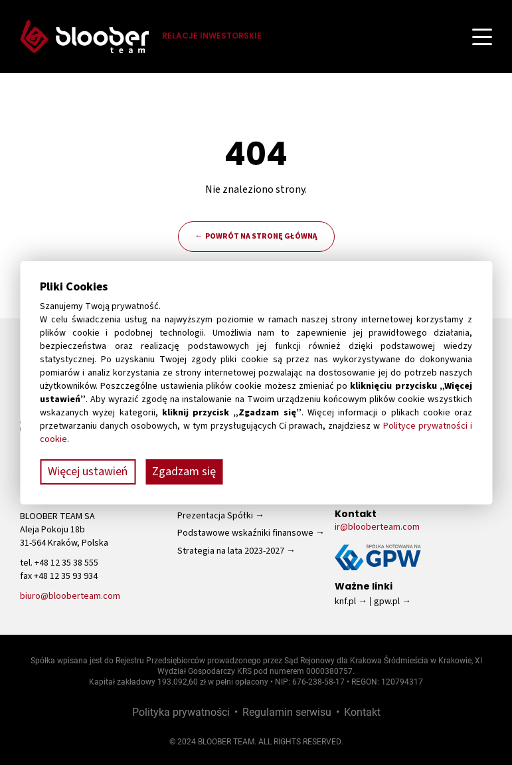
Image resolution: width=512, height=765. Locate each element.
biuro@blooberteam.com (70, 596)
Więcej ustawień (88, 471)
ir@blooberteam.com (377, 527)
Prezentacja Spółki (215, 515)
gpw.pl (387, 601)
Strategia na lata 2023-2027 (230, 551)
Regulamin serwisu (286, 711)
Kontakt (362, 711)
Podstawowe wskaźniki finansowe (245, 533)
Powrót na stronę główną (261, 236)
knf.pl (345, 601)
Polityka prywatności (181, 711)
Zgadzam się (184, 471)
